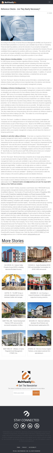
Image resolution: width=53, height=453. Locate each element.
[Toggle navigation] (49, 2)
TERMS (18, 447)
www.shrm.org (42, 59)
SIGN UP (36, 393)
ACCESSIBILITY (32, 447)
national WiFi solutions (33, 209)
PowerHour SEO (45, 192)
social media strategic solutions (18, 213)
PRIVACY (24, 447)
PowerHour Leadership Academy (19, 194)
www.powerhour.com (42, 230)
